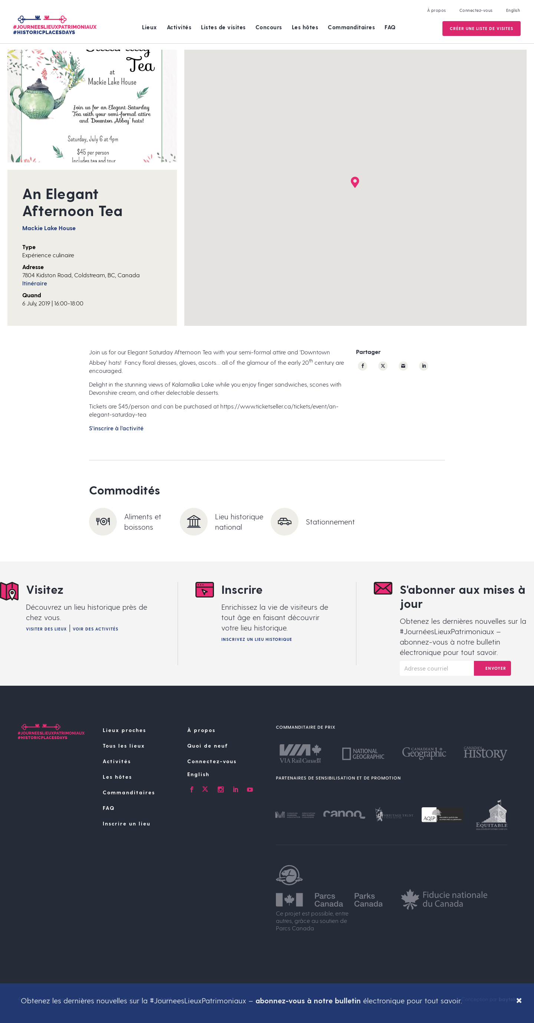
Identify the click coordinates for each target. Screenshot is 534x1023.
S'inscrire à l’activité (116, 427)
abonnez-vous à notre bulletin (308, 1000)
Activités (179, 27)
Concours (269, 27)
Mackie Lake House (49, 227)
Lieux (149, 27)
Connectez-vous (475, 10)
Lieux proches (124, 730)
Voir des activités (95, 628)
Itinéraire (34, 283)
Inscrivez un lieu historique (256, 639)
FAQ (390, 27)
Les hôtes (305, 27)
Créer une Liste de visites (480, 28)
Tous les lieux (124, 745)
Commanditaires (351, 27)
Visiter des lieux (46, 628)
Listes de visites (223, 27)
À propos (435, 10)
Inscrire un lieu (127, 823)
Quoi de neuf (207, 745)
